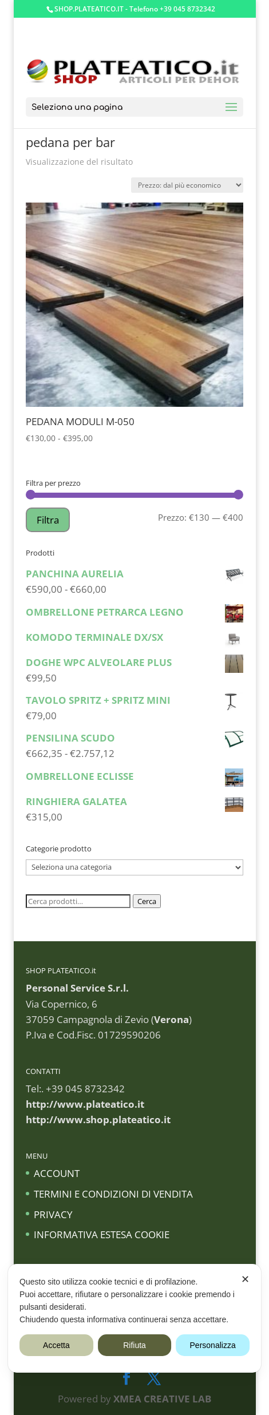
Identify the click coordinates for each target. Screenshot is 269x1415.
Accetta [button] (56, 1345)
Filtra (48, 519)
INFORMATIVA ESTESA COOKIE (101, 1234)
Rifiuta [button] (134, 1345)
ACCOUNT (57, 1173)
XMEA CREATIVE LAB (162, 1398)
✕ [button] (245, 1279)
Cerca (146, 901)
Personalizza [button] (213, 1345)
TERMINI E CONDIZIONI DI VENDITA (113, 1193)
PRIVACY (53, 1214)
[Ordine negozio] (187, 185)
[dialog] (134, 1318)
